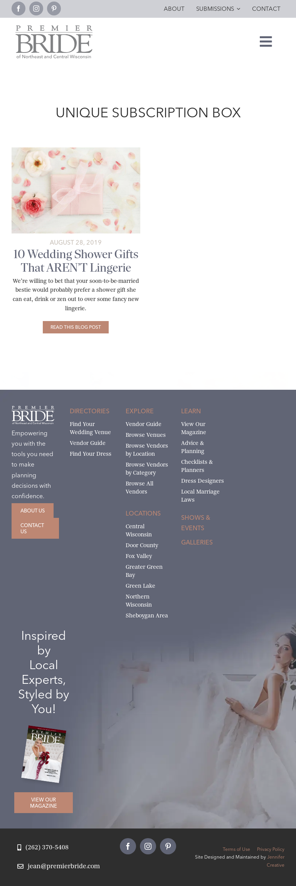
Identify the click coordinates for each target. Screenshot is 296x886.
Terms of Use (236, 849)
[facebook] (18, 8)
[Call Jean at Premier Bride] (43, 847)
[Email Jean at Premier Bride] (59, 866)
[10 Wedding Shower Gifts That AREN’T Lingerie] (76, 327)
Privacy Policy (270, 849)
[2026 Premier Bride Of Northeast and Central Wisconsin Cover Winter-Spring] (46, 731)
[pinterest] (54, 8)
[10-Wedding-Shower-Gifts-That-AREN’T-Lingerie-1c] (76, 150)
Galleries (197, 542)
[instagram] (36, 8)
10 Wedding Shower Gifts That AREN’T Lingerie (75, 261)
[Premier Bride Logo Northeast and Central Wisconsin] (53, 28)
